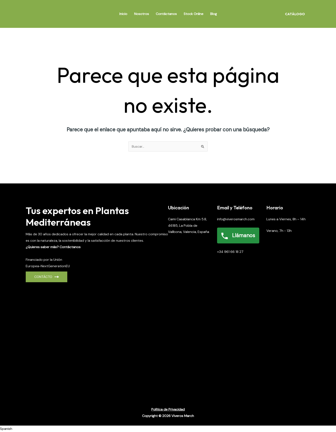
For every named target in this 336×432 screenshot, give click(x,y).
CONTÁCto (46, 276)
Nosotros (141, 14)
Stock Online (193, 14)
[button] (168, 429)
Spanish (6, 428)
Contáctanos (166, 14)
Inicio (123, 14)
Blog (213, 14)
